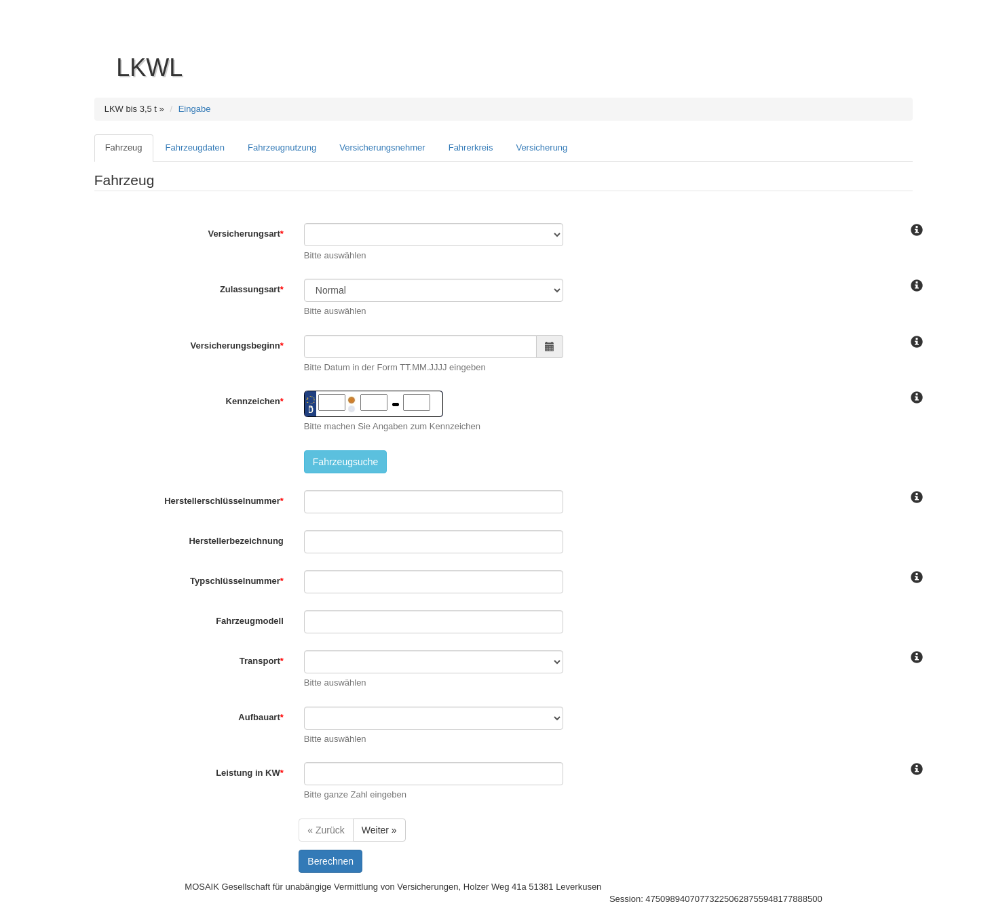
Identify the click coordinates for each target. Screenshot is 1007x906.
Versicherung (541, 147)
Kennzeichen (255, 401)
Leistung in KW (250, 773)
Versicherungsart (246, 234)
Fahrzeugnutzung (282, 147)
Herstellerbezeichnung (236, 541)
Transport (262, 661)
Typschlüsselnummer (237, 581)
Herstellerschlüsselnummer (224, 501)
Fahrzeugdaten (195, 147)
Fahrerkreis (471, 147)
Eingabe (194, 109)
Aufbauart (260, 717)
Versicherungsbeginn (237, 345)
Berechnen (330, 861)
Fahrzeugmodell (250, 621)
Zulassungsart (252, 289)
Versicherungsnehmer (382, 147)
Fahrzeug (123, 147)
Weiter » (379, 830)
